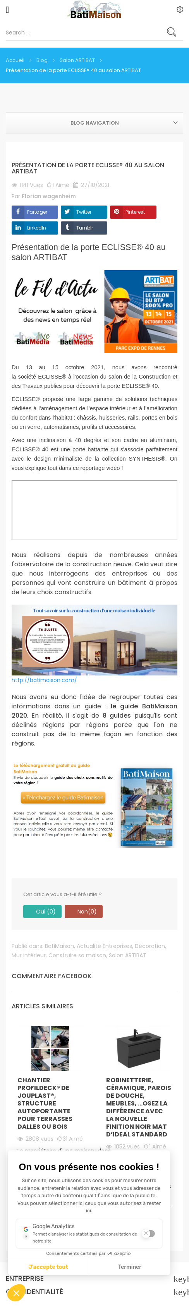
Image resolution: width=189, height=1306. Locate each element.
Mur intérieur (29, 955)
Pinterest (135, 212)
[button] (16, 1293)
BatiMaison (59, 946)
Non (84, 911)
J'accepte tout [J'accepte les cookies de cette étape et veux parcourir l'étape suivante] (48, 1267)
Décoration (150, 946)
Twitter (83, 212)
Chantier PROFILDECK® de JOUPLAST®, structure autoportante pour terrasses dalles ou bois (44, 1103)
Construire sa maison (77, 955)
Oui (42, 911)
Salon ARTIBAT (127, 955)
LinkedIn (36, 228)
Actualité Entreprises (104, 946)
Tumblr (84, 228)
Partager (37, 212)
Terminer (129, 1267)
